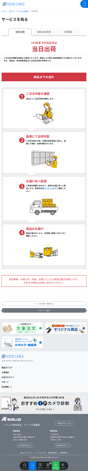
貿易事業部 (53, 452)
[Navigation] (84, 4)
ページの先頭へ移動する (44, 303)
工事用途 (5, 372)
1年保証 (68, 31)
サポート (12, 11)
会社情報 (7, 386)
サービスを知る (23, 11)
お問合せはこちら (64, 423)
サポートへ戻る (27, 310)
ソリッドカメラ (39, 452)
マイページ (48, 188)
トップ (4, 11)
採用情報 (64, 452)
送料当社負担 (44, 31)
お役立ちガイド (8, 377)
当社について (25, 452)
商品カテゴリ (7, 367)
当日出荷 (20, 31)
